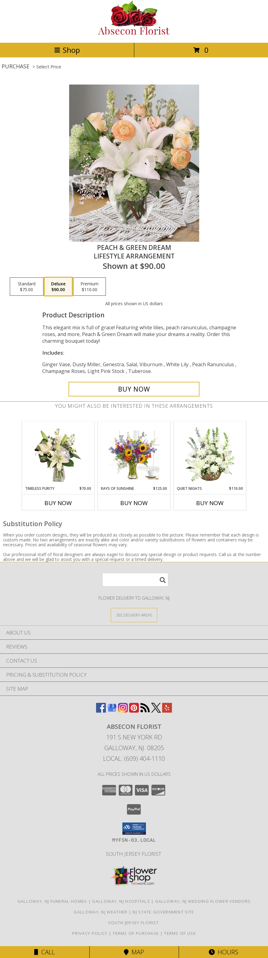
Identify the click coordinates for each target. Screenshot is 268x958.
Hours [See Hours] (223, 952)
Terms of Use (180, 933)
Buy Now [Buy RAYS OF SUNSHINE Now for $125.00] (134, 503)
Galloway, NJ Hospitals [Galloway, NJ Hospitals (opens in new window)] (121, 901)
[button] (134, 828)
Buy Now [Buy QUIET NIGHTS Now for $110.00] (210, 503)
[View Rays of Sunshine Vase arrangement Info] (134, 454)
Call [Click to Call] (44, 952)
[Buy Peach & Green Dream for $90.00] (134, 389)
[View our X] (156, 710)
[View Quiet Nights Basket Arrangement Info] (210, 454)
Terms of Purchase (136, 933)
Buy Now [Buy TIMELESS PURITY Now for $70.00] (58, 503)
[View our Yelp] (167, 710)
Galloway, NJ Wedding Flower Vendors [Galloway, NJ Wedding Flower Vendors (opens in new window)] (203, 901)
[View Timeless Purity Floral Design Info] (58, 454)
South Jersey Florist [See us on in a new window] (134, 853)
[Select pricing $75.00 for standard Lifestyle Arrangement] (26, 286)
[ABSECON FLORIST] (134, 34)
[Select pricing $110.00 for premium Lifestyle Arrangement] (89, 286)
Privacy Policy (89, 933)
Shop (67, 50)
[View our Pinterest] (134, 710)
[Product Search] (135, 580)
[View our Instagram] (123, 710)
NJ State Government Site (163, 912)
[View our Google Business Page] (112, 710)
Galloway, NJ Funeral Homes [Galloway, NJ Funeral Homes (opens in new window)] (52, 901)
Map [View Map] (134, 952)
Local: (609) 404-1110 (134, 758)
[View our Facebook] (101, 710)
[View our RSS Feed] (145, 710)
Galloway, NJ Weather (100, 912)
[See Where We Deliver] (134, 615)
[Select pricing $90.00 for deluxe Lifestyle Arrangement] (58, 286)
